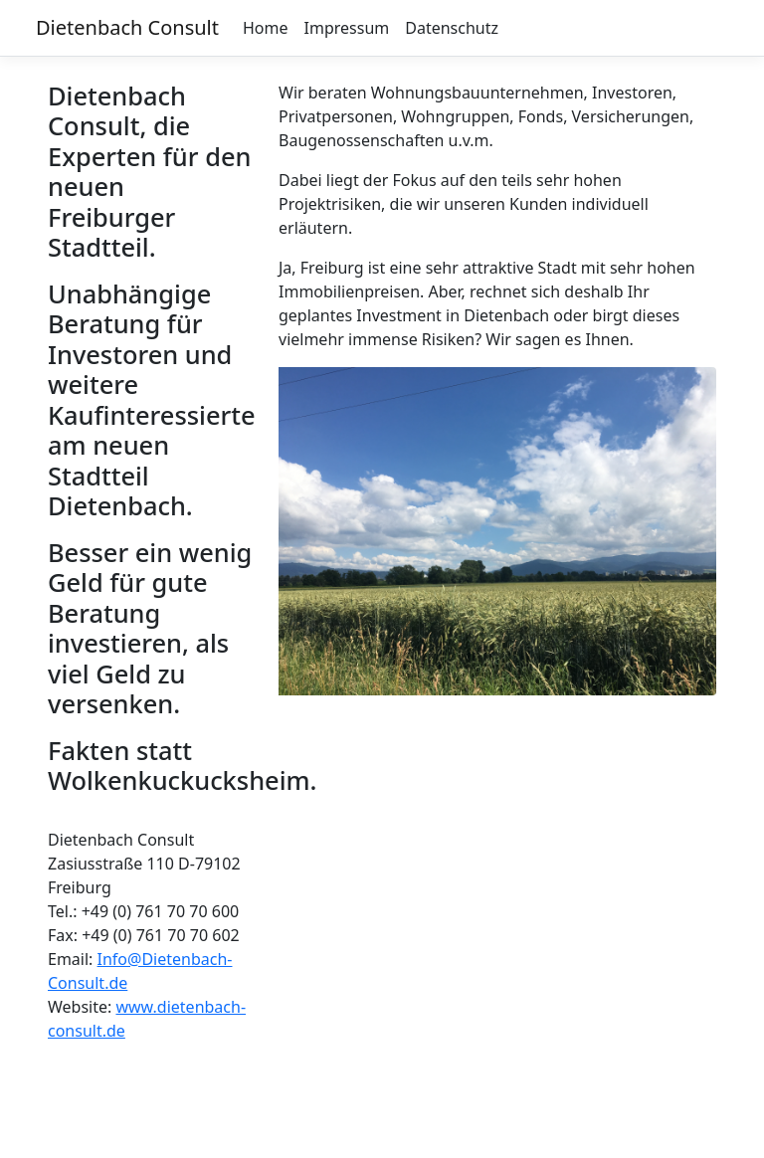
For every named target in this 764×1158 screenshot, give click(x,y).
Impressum (347, 28)
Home (265, 28)
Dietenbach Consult (127, 27)
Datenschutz (451, 28)
